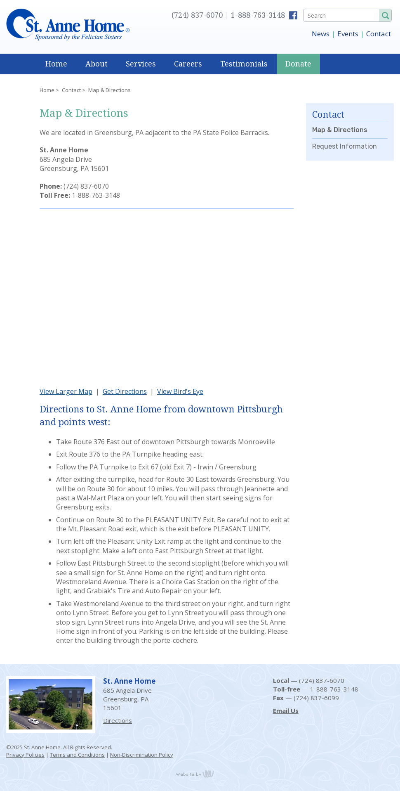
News (320, 33)
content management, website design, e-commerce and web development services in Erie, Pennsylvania (200, 774)
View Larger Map (66, 391)
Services (141, 63)
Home (56, 63)
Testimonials (244, 63)
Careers (188, 63)
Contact (378, 33)
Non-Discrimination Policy (141, 754)
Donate (298, 63)
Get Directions (125, 391)
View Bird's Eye (180, 391)
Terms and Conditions (77, 754)
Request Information (344, 146)
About (96, 63)
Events (347, 33)
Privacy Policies (25, 754)
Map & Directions (339, 130)
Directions (117, 720)
